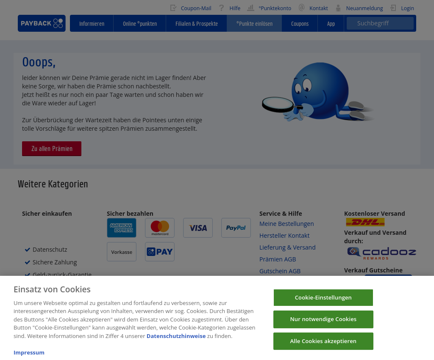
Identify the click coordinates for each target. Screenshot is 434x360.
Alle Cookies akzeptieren (323, 348)
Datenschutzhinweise (176, 342)
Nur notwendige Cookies (323, 326)
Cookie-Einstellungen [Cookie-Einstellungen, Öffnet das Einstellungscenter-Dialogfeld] (323, 304)
